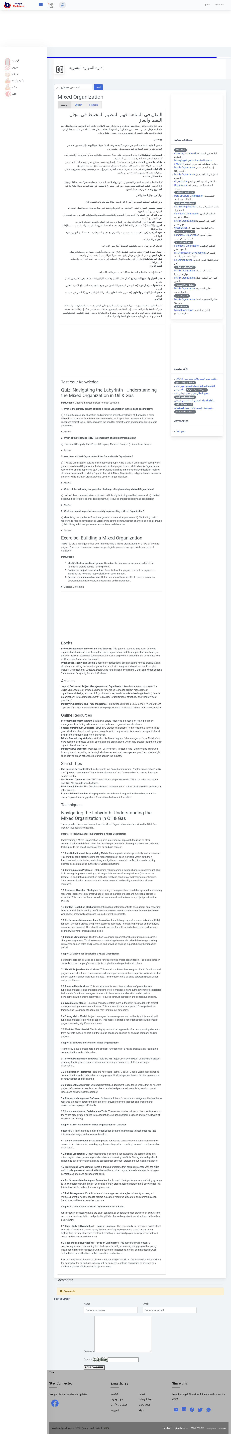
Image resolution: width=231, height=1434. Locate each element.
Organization (181, 181)
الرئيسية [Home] (114, 1393)
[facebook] (55, 1403)
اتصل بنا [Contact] (167, 1428)
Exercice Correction (74, 586)
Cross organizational (185, 153)
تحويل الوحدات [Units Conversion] (146, 1399)
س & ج (11, 74)
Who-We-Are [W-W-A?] (197, 1428)
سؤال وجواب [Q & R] (117, 1399)
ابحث (98, 87)
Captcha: (88, 1359)
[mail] (176, 1409)
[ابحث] (62, 4)
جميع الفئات (180, 431)
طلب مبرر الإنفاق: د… (196, 378)
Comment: (89, 1351)
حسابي (218, 4)
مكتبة (11, 87)
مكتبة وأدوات (14, 80)
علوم (10, 94)
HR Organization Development (190, 252)
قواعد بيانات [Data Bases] (144, 1404)
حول (206, 4)
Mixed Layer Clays (183, 310)
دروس (11, 67)
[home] (15, 5)
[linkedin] (184, 1409)
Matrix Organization (184, 167)
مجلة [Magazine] (141, 1410)
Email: (146, 1304)
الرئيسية (12, 60)
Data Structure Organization (188, 195)
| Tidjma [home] (105, 1428)
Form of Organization (185, 206)
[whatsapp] (208, 1409)
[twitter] (200, 1409)
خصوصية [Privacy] (211, 1428)
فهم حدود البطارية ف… (192, 393)
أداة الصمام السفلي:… (194, 400)
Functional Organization (186, 213)
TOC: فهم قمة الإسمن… (193, 408)
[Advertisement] (100, 23)
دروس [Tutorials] (142, 1393)
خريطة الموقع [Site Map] (181, 1428)
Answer (67, 431)
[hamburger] (41, 5)
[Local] (50, 4)
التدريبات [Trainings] (115, 1410)
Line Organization (183, 260)
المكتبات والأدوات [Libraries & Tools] (119, 1404)
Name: (87, 1304)
